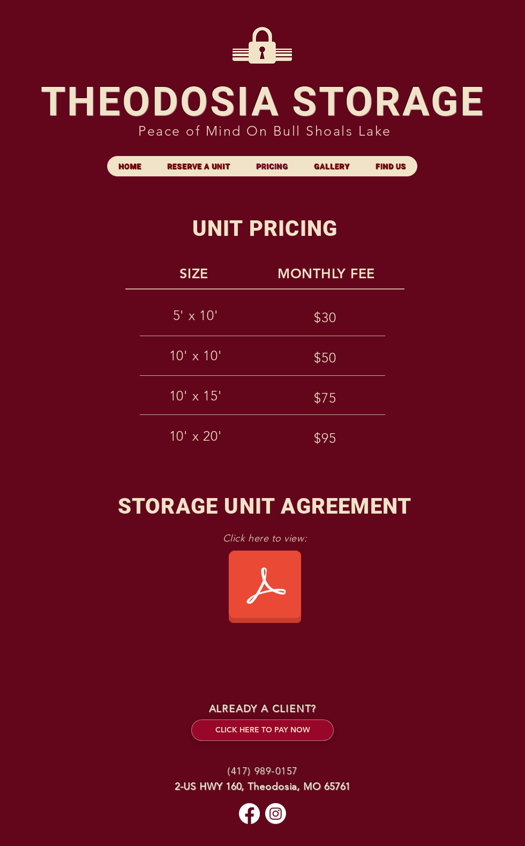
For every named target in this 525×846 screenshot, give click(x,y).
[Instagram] (275, 813)
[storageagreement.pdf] (265, 588)
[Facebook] (249, 813)
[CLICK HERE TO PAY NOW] (262, 730)
